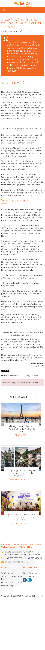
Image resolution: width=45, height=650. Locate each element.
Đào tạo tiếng (7, 636)
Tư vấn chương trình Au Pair (11, 627)
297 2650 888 (16, 608)
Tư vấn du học (7, 623)
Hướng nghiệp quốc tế (11, 632)
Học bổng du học (30, 626)
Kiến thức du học (21, 31)
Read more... (21, 485)
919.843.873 (36, 608)
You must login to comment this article (20, 433)
